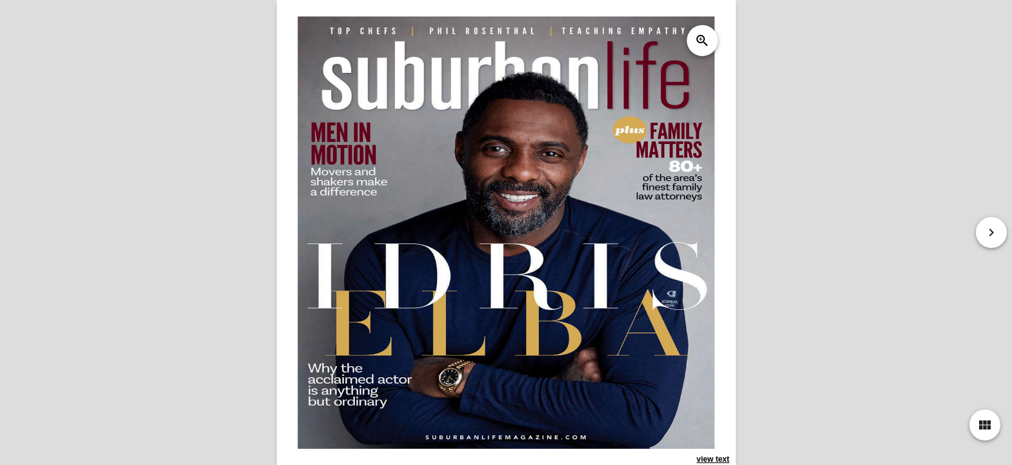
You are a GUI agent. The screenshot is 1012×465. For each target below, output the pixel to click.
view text (712, 459)
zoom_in (701, 40)
